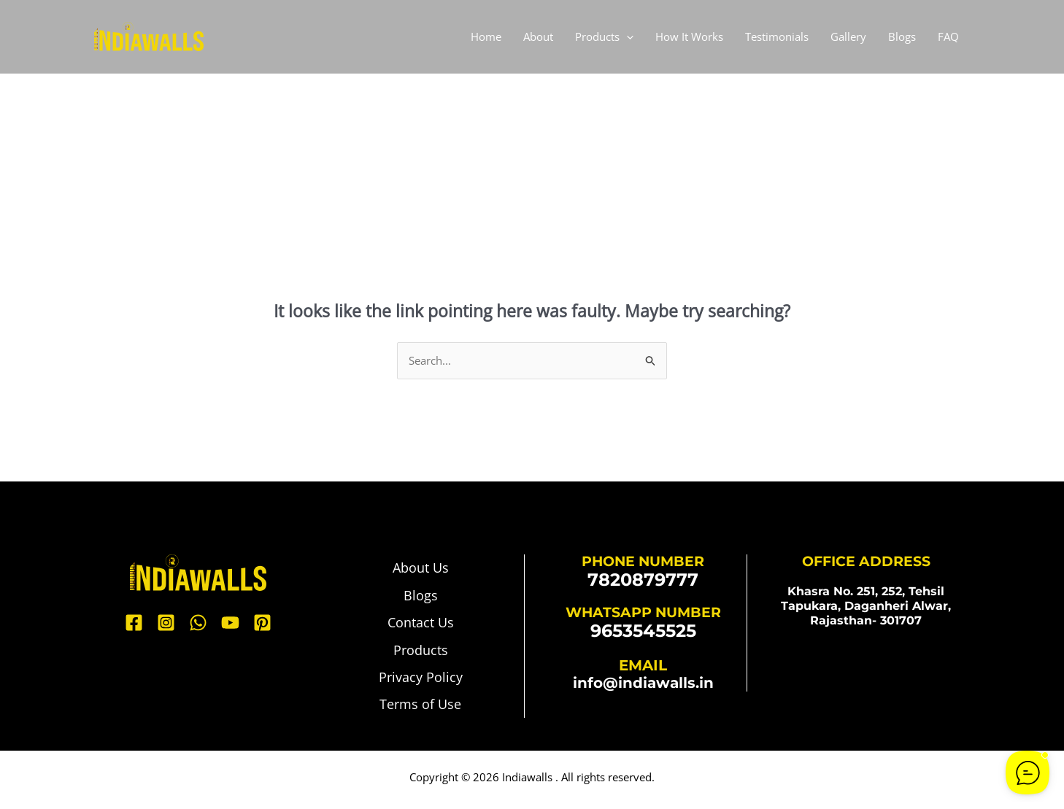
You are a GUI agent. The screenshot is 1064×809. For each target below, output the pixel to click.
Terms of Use (420, 710)
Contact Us (421, 625)
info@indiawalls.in (643, 683)
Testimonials (777, 36)
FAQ (948, 36)
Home (486, 36)
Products (604, 36)
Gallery (848, 36)
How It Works (689, 36)
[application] (626, 36)
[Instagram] (166, 623)
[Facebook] (134, 623)
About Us (421, 568)
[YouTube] (230, 623)
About (538, 36)
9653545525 (643, 630)
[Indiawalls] (149, 35)
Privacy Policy (421, 681)
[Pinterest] (262, 623)
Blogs (902, 36)
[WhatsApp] (198, 623)
